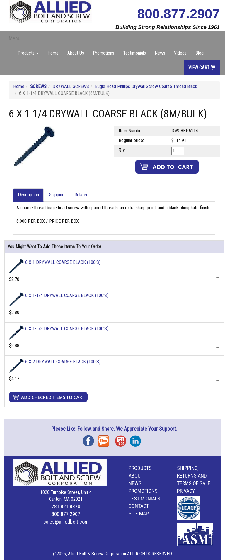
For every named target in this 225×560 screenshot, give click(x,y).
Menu (15, 38)
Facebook (90, 439)
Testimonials (134, 53)
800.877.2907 (178, 13)
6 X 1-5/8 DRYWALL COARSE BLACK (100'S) (66, 328)
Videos (180, 53)
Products (140, 468)
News (160, 53)
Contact (139, 506)
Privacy (186, 491)
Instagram (137, 439)
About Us (75, 53)
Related (81, 195)
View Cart (201, 67)
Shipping (56, 195)
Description (28, 195)
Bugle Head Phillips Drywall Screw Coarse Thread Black (146, 86)
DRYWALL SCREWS (70, 86)
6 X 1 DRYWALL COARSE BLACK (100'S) (62, 262)
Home (53, 53)
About (136, 476)
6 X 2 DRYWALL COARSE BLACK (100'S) (62, 362)
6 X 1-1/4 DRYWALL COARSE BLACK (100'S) (66, 295)
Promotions (103, 53)
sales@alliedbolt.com (65, 522)
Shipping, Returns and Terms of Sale (193, 475)
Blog (199, 53)
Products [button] (28, 53)
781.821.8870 (66, 506)
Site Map (139, 513)
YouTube (122, 439)
